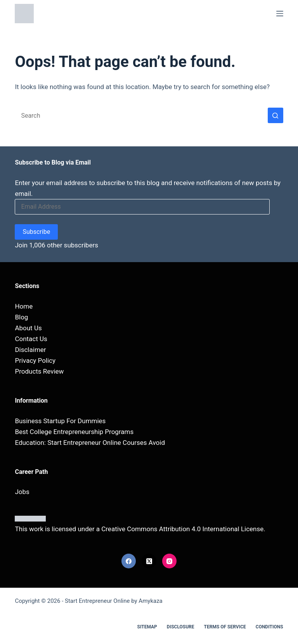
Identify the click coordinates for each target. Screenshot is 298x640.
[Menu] (279, 13)
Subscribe (36, 231)
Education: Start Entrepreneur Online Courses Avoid (90, 442)
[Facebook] (128, 561)
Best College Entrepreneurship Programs (74, 432)
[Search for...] (141, 115)
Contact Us (31, 339)
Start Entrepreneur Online (97, 600)
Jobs (22, 492)
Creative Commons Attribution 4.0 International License (182, 529)
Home (24, 306)
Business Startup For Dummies (60, 421)
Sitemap (147, 627)
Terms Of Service (225, 627)
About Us (28, 328)
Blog (21, 317)
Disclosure (180, 627)
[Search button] (275, 115)
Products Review (39, 371)
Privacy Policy (35, 360)
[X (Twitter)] (149, 561)
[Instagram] (169, 561)
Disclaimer (30, 349)
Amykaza (150, 600)
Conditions (269, 627)
